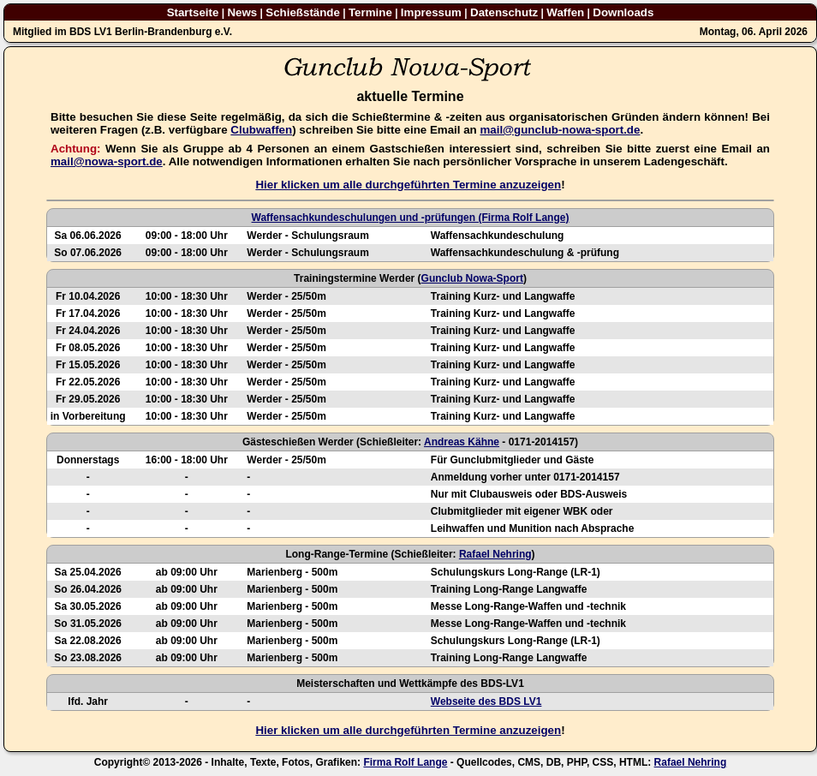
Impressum (431, 12)
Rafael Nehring (495, 554)
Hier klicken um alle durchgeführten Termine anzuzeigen (408, 184)
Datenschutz (504, 12)
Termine (370, 12)
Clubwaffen (261, 129)
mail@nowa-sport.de (107, 161)
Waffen (565, 12)
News (242, 12)
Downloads (623, 12)
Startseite (193, 12)
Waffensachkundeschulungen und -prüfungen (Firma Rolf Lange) (411, 218)
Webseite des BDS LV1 (486, 701)
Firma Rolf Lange (405, 762)
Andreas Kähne (461, 442)
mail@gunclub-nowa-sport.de (560, 129)
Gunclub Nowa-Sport (472, 278)
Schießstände (302, 12)
